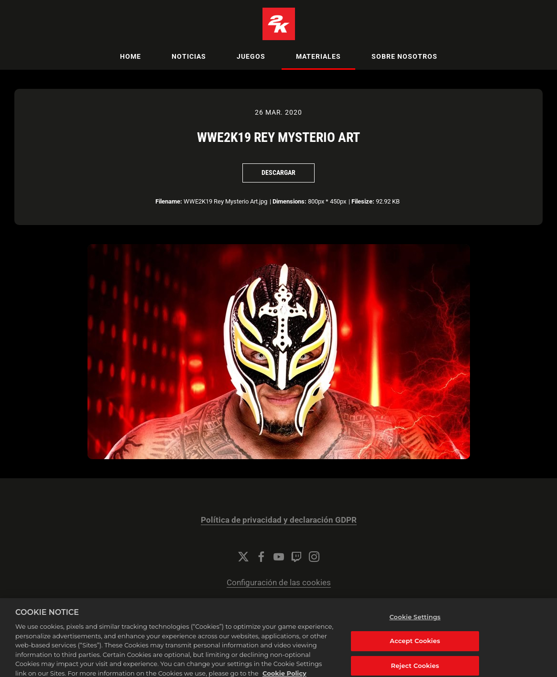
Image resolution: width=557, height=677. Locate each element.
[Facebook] (261, 556)
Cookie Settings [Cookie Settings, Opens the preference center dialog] (414, 625)
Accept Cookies (415, 649)
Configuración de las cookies (279, 582)
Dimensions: (289, 201)
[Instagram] (314, 556)
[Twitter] (243, 556)
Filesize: (362, 201)
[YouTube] (278, 556)
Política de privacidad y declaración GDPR (279, 520)
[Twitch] (296, 556)
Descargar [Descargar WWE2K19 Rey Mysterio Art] (278, 172)
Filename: (168, 201)
